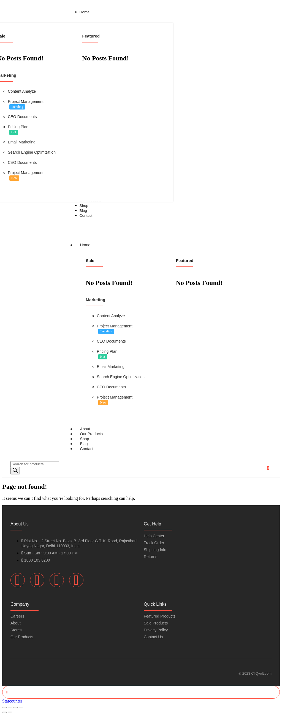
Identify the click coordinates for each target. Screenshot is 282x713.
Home (90, 243)
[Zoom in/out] (4, 705)
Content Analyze (22, 91)
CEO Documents (22, 116)
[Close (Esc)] (21, 705)
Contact (86, 446)
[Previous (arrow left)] (4, 710)
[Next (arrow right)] (10, 710)
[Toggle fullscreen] (10, 705)
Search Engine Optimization (32, 152)
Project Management (25, 101)
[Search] (15, 468)
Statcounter (12, 698)
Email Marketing (21, 142)
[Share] (15, 705)
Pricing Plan (18, 127)
